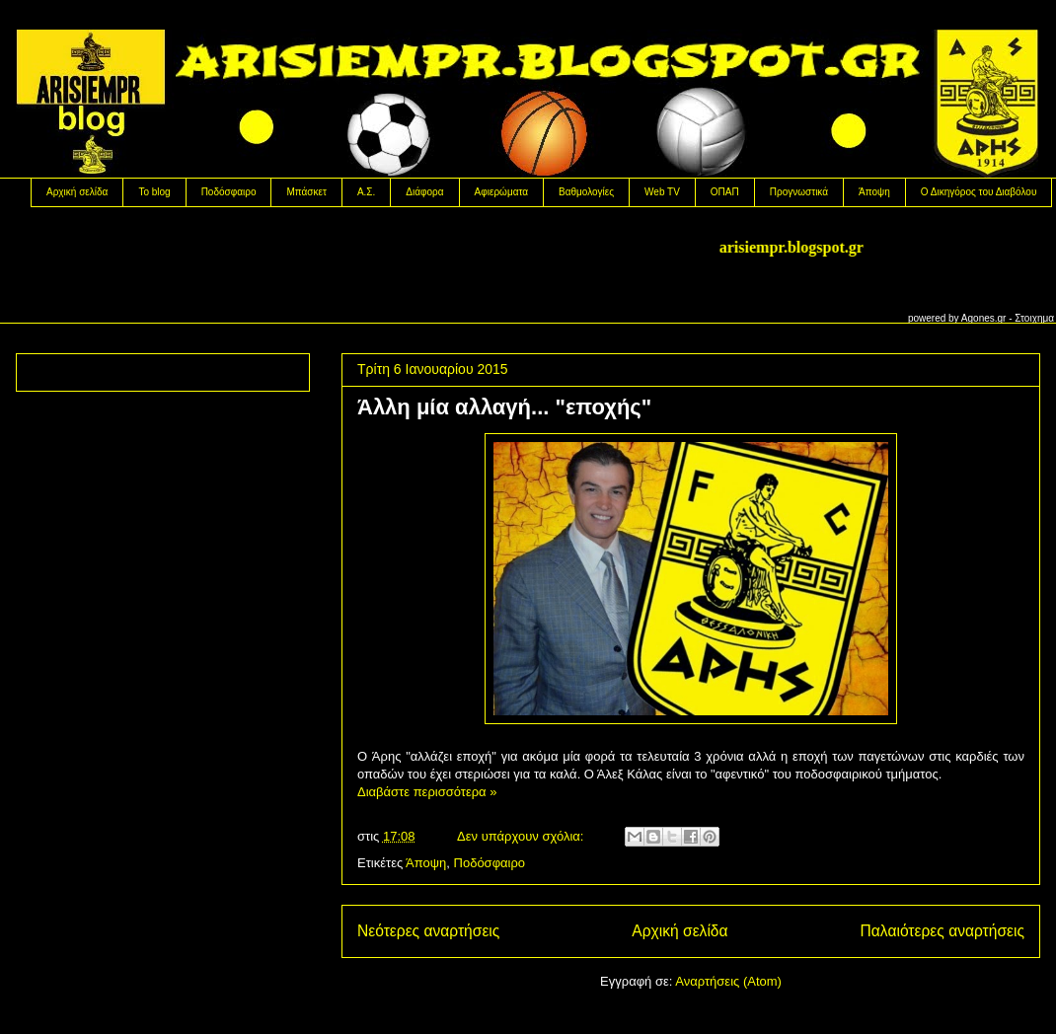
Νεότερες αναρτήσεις (428, 931)
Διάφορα (424, 191)
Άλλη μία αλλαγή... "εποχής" (504, 407)
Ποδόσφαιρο (229, 191)
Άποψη (874, 191)
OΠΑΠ (725, 191)
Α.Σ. (366, 191)
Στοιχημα (1034, 318)
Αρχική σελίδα (77, 191)
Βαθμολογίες (586, 191)
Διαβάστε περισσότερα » (426, 791)
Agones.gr (984, 318)
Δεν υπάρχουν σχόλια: (522, 836)
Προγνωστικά (799, 191)
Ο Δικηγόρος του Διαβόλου (979, 191)
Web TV (662, 191)
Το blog (154, 191)
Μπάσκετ (306, 191)
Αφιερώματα (501, 191)
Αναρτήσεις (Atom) (728, 981)
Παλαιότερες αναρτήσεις (942, 931)
